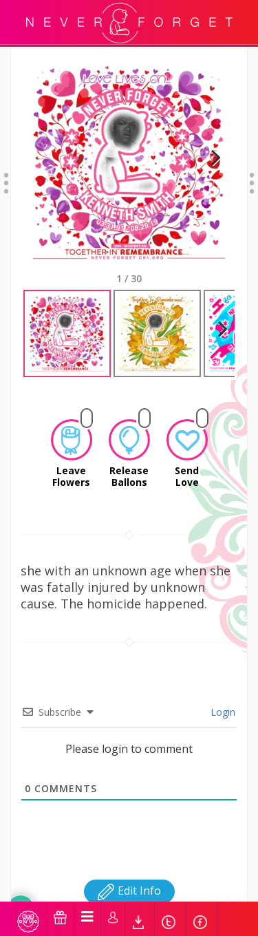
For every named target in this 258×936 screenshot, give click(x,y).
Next (210, 162)
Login (221, 699)
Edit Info (129, 878)
